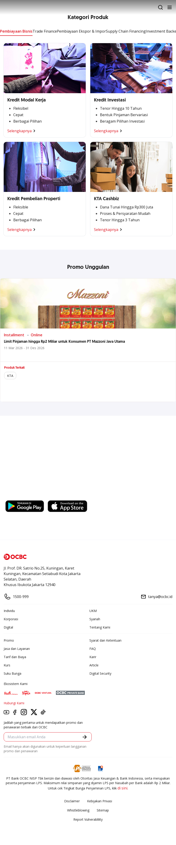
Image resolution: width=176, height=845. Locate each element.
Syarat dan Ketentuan (105, 640)
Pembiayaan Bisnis (16, 31)
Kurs (7, 665)
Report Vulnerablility (88, 819)
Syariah (94, 619)
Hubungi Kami (14, 703)
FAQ (92, 648)
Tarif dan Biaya (15, 657)
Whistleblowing (78, 810)
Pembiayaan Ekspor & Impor (81, 31)
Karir (92, 657)
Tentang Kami (99, 627)
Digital (8, 627)
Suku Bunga (12, 673)
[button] (85, 737)
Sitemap (103, 810)
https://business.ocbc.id (27, 495)
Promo (9, 640)
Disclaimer (72, 801)
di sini (122, 788)
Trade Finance (45, 31)
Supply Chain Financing (126, 31)
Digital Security (100, 673)
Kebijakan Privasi (99, 801)
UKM (93, 611)
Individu (9, 611)
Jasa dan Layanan (17, 648)
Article (94, 665)
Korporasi (11, 619)
